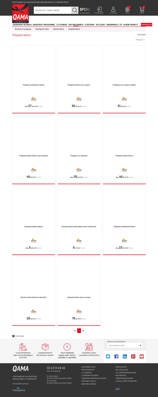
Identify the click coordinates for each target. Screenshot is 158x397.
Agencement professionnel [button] (44, 25)
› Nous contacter (87, 370)
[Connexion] (113, 10)
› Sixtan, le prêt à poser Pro (126, 381)
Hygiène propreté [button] (130, 25)
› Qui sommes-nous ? (88, 367)
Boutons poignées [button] (76, 25)
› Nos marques (120, 375)
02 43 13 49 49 (56, 368)
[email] (123, 345)
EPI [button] (121, 25)
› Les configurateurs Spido (125, 373)
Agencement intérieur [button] (22, 25)
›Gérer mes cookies (88, 384)
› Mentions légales (88, 381)
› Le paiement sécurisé (89, 375)
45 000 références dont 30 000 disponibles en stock (23, 355)
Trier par (139, 39)
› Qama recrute (121, 367)
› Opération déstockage (124, 378)
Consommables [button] (112, 25)
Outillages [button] (100, 25)
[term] (52, 10)
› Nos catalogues (121, 370)
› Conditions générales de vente (93, 378)
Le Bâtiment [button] (90, 25)
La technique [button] (61, 25)
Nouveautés (147, 25)
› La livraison (86, 373)
